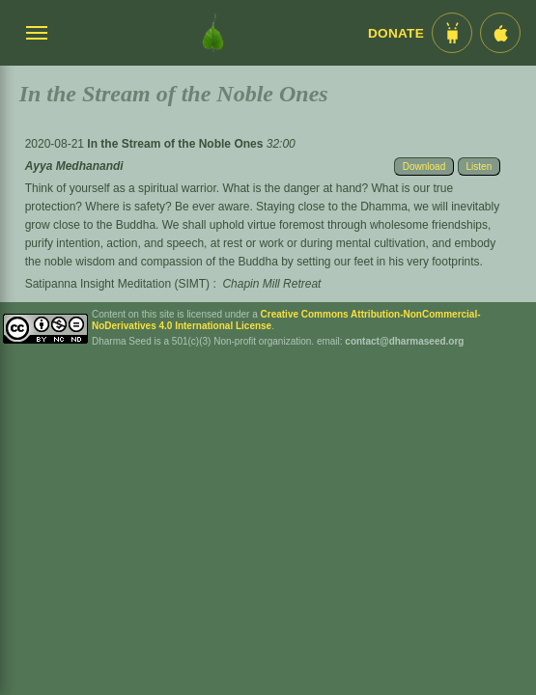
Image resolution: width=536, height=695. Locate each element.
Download (424, 166)
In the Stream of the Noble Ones (176, 144)
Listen (479, 166)
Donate (396, 33)
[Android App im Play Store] (452, 33)
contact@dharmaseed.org (404, 341)
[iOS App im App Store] (500, 33)
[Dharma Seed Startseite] (213, 33)
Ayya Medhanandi (74, 166)
